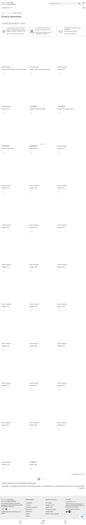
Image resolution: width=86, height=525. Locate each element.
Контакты (28, 505)
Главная (28, 516)
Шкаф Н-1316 (61, 227)
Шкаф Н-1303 (61, 267)
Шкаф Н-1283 (5, 346)
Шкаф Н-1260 (33, 425)
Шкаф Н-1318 (33, 227)
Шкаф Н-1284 (61, 306)
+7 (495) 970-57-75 (71, 501)
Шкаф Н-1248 (33, 464)
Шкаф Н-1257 (61, 425)
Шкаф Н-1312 (5, 267)
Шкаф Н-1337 (61, 148)
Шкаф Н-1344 (61, 69)
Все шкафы (49, 503)
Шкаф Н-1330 (61, 188)
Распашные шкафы (51, 509)
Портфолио (29, 511)
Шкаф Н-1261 (5, 425)
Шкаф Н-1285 (33, 306)
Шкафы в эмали (50, 505)
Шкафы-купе (49, 507)
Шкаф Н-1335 (33, 188)
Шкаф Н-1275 (5, 385)
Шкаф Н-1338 (33, 148)
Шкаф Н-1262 (61, 385)
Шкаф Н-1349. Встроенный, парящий (40, 69)
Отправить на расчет (31, 507)
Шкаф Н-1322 (5, 227)
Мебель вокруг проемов (52, 514)
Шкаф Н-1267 (33, 385)
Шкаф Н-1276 (61, 346)
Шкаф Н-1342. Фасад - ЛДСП (37, 109)
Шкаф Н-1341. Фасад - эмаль (65, 109)
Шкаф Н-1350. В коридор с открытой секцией (14, 69)
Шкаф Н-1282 (33, 346)
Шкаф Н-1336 (5, 188)
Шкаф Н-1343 (5, 109)
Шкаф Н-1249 (5, 464)
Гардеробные (49, 511)
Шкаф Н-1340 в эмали (8, 148)
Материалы (29, 509)
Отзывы (28, 514)
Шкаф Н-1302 (5, 306)
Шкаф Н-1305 (33, 267)
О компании (29, 503)
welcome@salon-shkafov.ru (73, 509)
